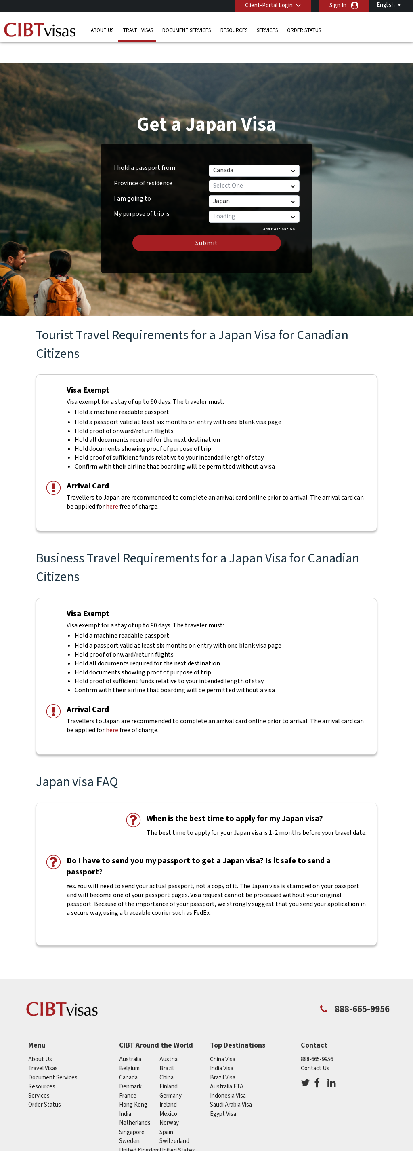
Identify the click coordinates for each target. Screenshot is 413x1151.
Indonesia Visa (228, 1073)
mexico (168, 1091)
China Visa (222, 1037)
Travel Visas (138, 30)
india (125, 1091)
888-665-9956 (317, 1037)
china (166, 1055)
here (112, 483)
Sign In (337, 5)
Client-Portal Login (269, 5)
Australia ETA (226, 1064)
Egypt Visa (223, 1091)
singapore (132, 1109)
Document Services (186, 30)
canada (128, 1055)
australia (130, 1037)
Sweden (129, 1118)
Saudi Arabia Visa (231, 1082)
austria (168, 1037)
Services (267, 30)
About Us (102, 30)
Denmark (130, 1064)
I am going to (132, 175)
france (127, 1073)
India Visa (221, 1045)
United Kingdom (139, 1128)
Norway (169, 1100)
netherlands (135, 1100)
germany (170, 1073)
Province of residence (143, 160)
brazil (166, 1045)
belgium (129, 1045)
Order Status (304, 30)
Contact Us (315, 1045)
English (386, 5)
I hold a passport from (144, 145)
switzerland (174, 1118)
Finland (168, 1064)
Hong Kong (133, 1082)
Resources (233, 30)
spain (166, 1109)
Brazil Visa (222, 1055)
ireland (168, 1082)
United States (177, 1128)
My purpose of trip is (142, 190)
